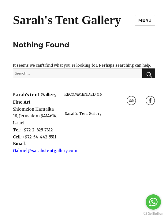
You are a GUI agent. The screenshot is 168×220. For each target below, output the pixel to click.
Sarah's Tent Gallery (67, 20)
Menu (144, 20)
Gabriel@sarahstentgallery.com (45, 150)
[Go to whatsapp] (153, 202)
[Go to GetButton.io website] (153, 214)
